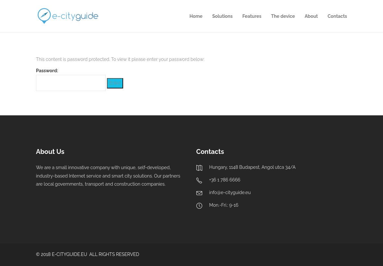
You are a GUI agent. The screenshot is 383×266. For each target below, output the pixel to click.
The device (283, 16)
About (311, 16)
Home (196, 16)
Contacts (337, 16)
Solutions (222, 16)
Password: (71, 79)
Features (251, 16)
